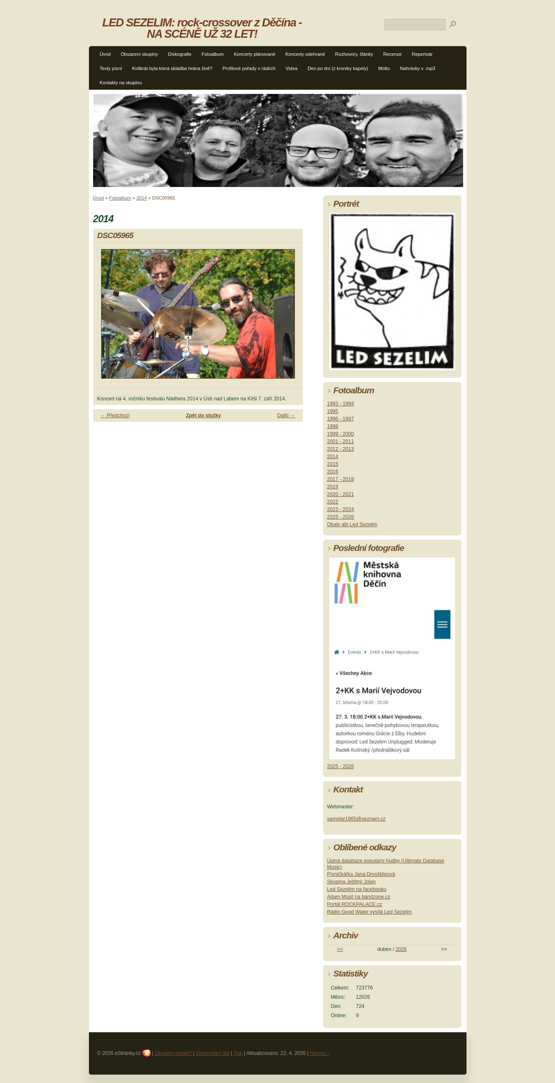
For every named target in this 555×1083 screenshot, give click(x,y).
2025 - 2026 (340, 517)
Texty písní (111, 68)
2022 (333, 502)
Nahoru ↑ (320, 1053)
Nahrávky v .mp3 (417, 68)
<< (340, 949)
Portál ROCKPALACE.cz (354, 904)
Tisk (237, 1053)
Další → (286, 415)
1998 (333, 426)
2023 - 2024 (340, 509)
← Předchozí (115, 415)
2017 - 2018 (340, 479)
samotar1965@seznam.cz (356, 819)
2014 (141, 197)
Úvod (105, 54)
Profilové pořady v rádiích (249, 68)
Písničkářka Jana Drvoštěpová (361, 874)
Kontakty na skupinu (121, 82)
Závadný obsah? (173, 1053)
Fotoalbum (213, 54)
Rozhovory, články (354, 54)
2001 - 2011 (340, 441)
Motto (384, 68)
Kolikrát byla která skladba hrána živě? (172, 68)
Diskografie (180, 54)
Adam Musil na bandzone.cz (359, 897)
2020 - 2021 (340, 494)
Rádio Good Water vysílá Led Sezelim (369, 912)
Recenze (392, 54)
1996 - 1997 (340, 419)
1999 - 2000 (340, 434)
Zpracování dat (212, 1053)
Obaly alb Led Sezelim (352, 524)
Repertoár (422, 54)
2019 (333, 487)
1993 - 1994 (340, 404)
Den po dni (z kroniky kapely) (337, 68)
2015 (333, 464)
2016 (333, 472)
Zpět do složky (203, 415)
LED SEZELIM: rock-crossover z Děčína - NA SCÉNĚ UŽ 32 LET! (202, 28)
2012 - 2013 (340, 449)
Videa (291, 68)
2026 (401, 949)
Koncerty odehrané (305, 54)
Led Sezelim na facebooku (356, 889)
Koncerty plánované (254, 54)
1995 (333, 411)
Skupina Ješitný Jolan (351, 882)
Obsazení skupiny (139, 54)
